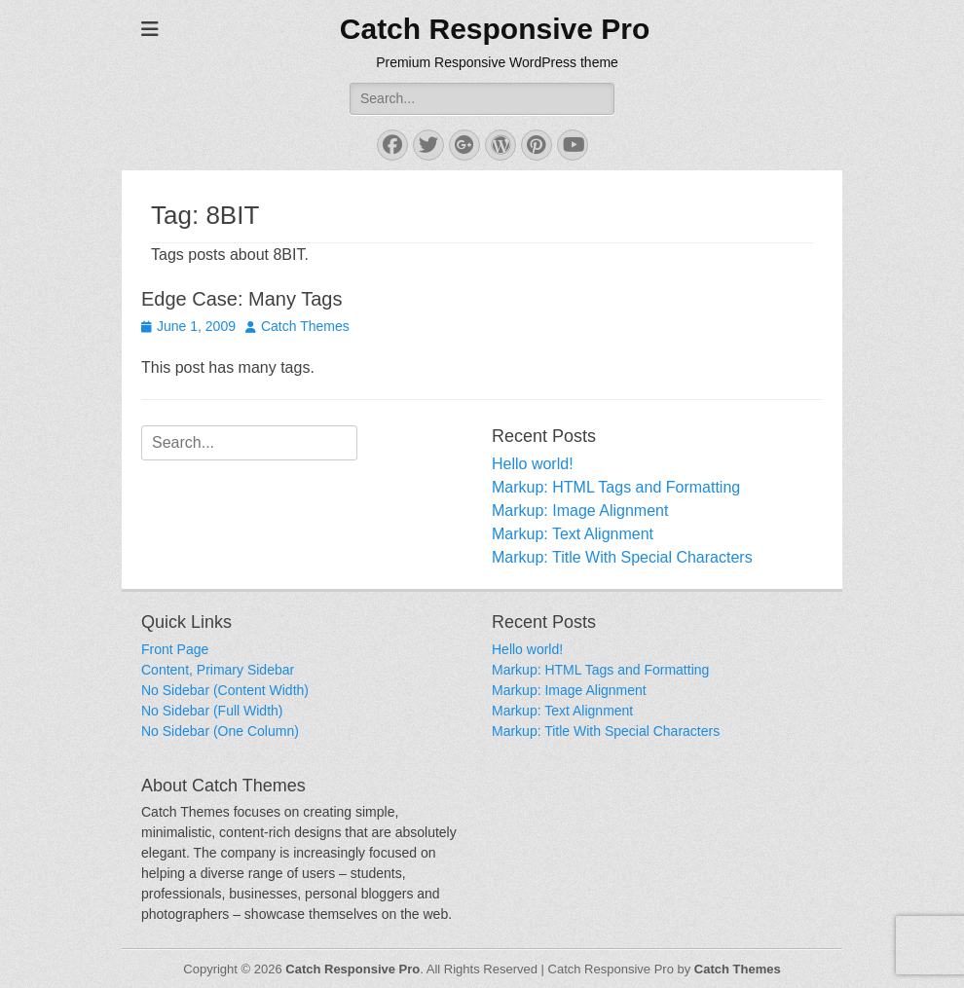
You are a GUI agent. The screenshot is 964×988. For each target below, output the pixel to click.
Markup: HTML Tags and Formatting (616, 487)
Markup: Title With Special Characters (622, 557)
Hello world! (533, 464)
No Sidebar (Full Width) (212, 710)
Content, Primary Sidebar (217, 669)
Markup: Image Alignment (580, 510)
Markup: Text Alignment (572, 534)
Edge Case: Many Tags (241, 299)
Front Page (174, 649)
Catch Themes (305, 326)
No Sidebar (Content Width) (225, 690)
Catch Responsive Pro (494, 29)
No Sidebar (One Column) (220, 731)
